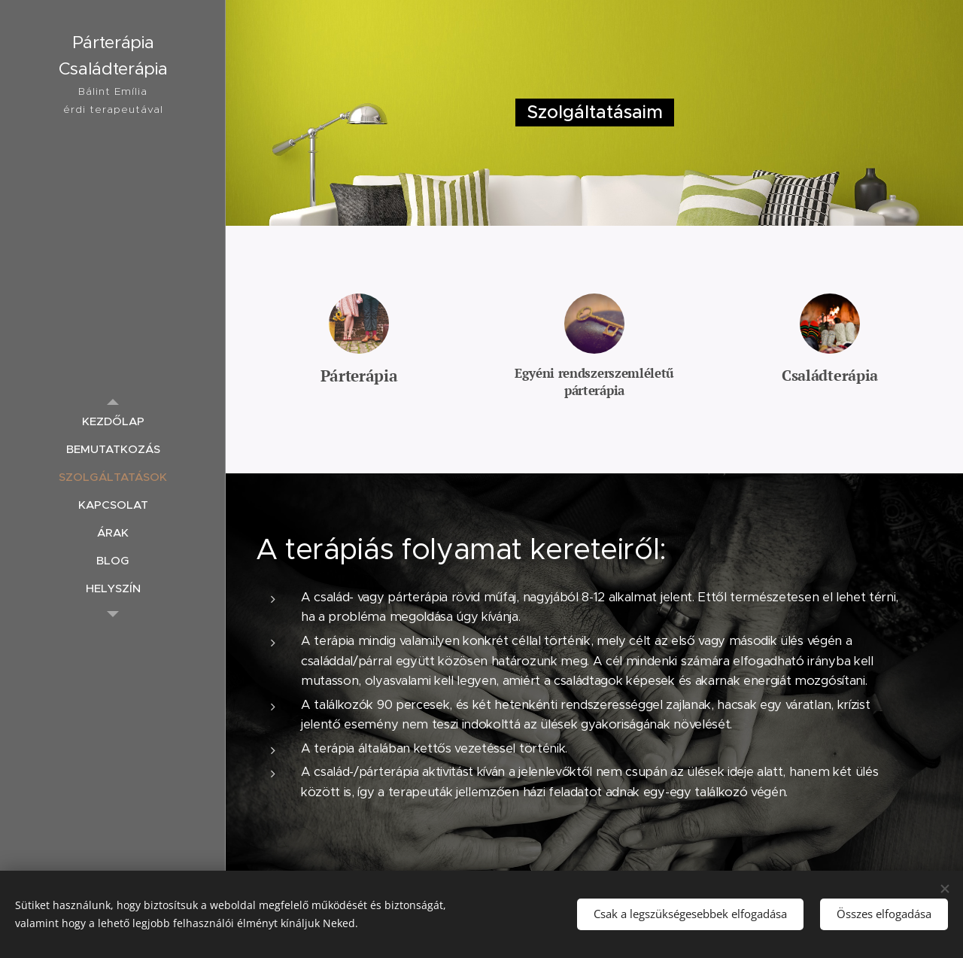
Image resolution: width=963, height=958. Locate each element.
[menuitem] (113, 421)
